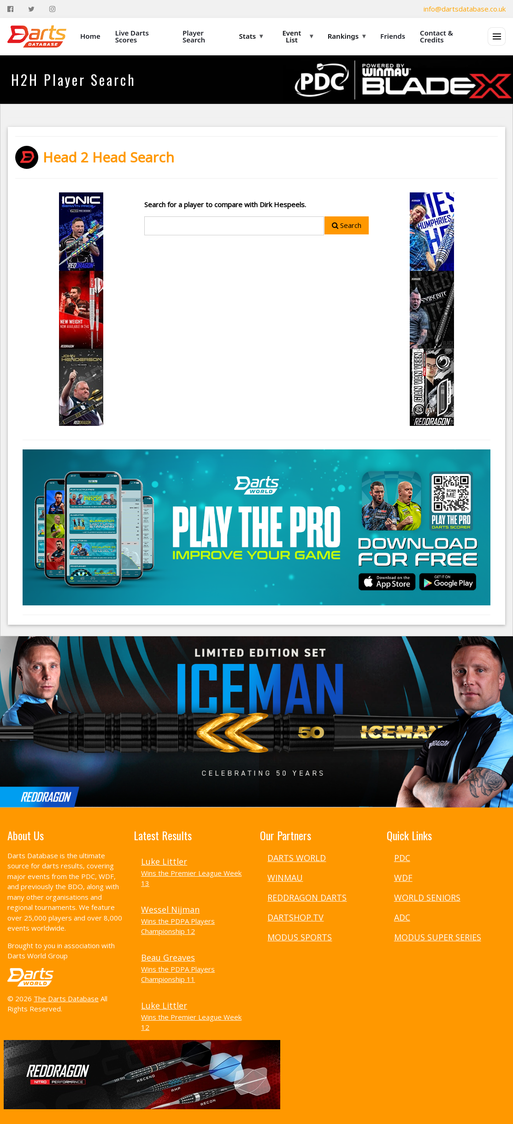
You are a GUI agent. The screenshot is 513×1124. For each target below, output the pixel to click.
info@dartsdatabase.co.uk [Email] (465, 8)
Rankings (347, 36)
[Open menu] (497, 36)
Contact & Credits (436, 36)
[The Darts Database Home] (36, 36)
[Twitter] (31, 9)
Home (90, 36)
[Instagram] (52, 9)
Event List (297, 36)
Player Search (194, 36)
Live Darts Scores (132, 36)
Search (346, 225)
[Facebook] (10, 9)
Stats (251, 36)
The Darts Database (66, 998)
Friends (392, 36)
